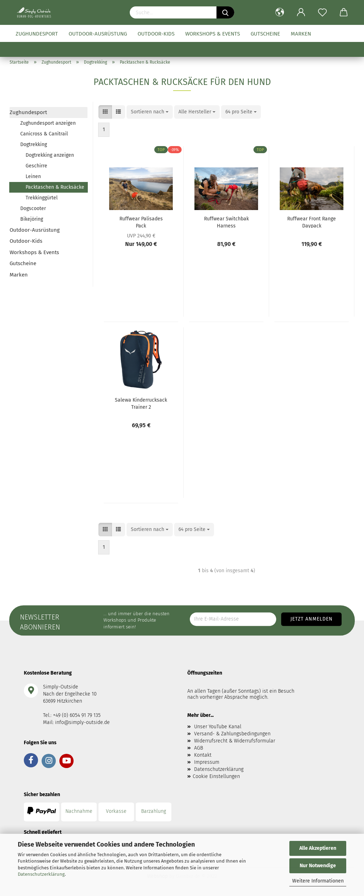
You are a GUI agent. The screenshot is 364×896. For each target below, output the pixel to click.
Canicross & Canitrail (44, 134)
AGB (198, 748)
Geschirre (36, 166)
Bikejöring (31, 219)
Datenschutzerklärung (41, 874)
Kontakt (203, 755)
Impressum (206, 762)
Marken (301, 34)
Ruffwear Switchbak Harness (226, 222)
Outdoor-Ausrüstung (98, 34)
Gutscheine (265, 34)
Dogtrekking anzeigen (50, 155)
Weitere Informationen (318, 881)
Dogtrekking (33, 144)
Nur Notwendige (318, 866)
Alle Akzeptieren (317, 848)
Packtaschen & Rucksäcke (55, 187)
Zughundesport (37, 34)
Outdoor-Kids (156, 34)
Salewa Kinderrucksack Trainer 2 (141, 403)
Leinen (33, 176)
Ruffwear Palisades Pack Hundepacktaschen (141, 222)
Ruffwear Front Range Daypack (311, 222)
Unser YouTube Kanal (217, 727)
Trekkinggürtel (42, 198)
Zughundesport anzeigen (48, 123)
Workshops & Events (212, 34)
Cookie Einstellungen (216, 776)
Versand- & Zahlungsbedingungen (232, 734)
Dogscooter (33, 208)
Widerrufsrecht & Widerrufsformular (234, 741)
